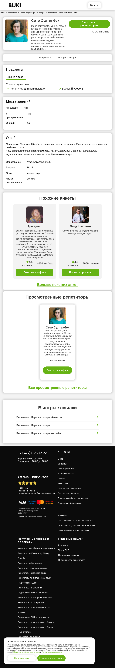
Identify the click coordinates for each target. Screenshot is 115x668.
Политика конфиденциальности (32, 516)
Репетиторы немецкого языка (32, 573)
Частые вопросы (66, 473)
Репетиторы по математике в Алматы (36, 622)
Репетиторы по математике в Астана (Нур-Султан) (35, 629)
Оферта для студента (68, 493)
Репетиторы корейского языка (32, 568)
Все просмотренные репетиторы (57, 388)
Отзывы (61, 478)
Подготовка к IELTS (27, 583)
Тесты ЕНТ (63, 550)
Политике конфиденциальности (26, 652)
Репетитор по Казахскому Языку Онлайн (33, 555)
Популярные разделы (68, 555)
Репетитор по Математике (30, 563)
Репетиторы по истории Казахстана (35, 597)
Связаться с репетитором (89, 24)
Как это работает (66, 468)
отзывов (32, 493)
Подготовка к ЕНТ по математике (34, 617)
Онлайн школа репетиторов (71, 560)
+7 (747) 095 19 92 (32, 453)
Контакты (62, 464)
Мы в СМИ (63, 483)
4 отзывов (27, 265)
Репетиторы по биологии (30, 588)
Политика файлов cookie (70, 503)
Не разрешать (21, 658)
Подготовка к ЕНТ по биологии (33, 592)
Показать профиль (35, 272)
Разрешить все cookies (51, 658)
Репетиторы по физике (29, 637)
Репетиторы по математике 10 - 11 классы (34, 609)
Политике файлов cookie (52, 652)
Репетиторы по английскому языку (34, 578)
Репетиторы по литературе (31, 602)
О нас (60, 459)
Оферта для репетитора (69, 488)
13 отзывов (72, 265)
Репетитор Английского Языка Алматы (36, 548)
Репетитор (63, 545)
